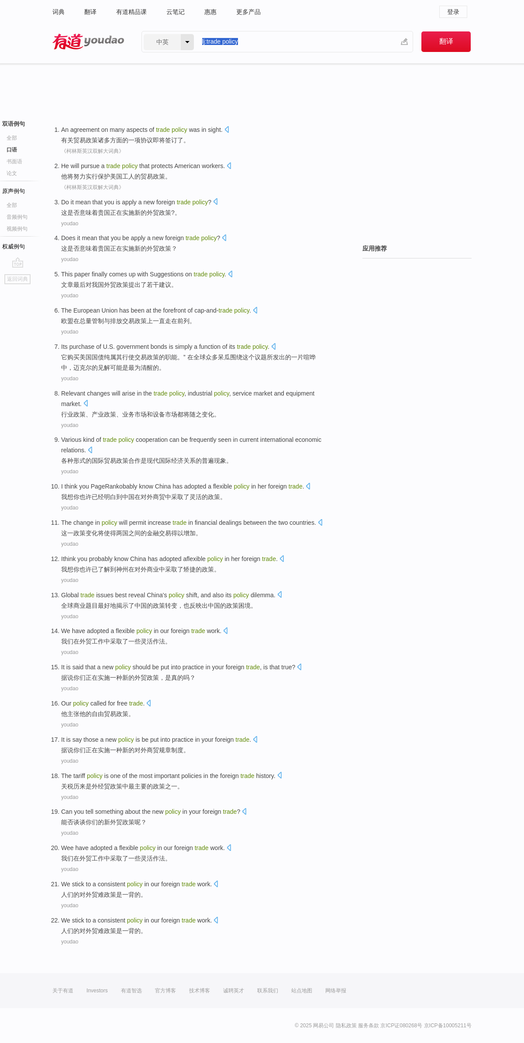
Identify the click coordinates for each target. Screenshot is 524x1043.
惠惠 (210, 11)
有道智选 (131, 991)
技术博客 (199, 991)
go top (17, 262)
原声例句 (13, 191)
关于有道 (62, 991)
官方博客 (165, 991)
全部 (12, 138)
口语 (12, 150)
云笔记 (175, 11)
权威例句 (13, 246)
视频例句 (17, 229)
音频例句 (17, 217)
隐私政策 (346, 1025)
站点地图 (301, 991)
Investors (97, 991)
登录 (453, 11)
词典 (58, 11)
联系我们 (267, 991)
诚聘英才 (233, 991)
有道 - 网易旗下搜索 (88, 42)
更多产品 (248, 11)
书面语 (14, 161)
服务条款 (368, 1025)
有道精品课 (131, 11)
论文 (12, 173)
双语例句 (13, 123)
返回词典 (17, 279)
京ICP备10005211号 (448, 1025)
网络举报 (335, 991)
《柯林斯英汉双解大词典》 (92, 151)
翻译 (90, 11)
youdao (69, 223)
